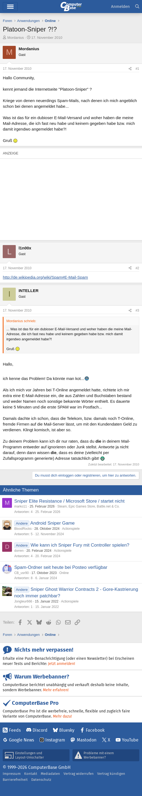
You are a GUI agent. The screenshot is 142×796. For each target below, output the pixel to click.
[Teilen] (130, 69)
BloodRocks (22, 529)
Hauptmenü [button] (10, 6)
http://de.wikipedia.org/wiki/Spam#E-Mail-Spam (45, 277)
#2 (137, 268)
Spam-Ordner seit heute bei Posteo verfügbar (60, 567)
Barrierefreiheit (15, 779)
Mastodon (86, 740)
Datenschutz (41, 779)
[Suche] (137, 7)
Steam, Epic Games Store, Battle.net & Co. (88, 506)
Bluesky (66, 730)
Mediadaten (50, 773)
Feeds (15, 730)
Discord (40, 730)
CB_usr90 (21, 573)
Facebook (95, 730)
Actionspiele (71, 529)
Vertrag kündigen (111, 773)
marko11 (20, 506)
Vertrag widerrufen (79, 773)
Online (64, 573)
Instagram (55, 740)
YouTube (130, 740)
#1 (137, 69)
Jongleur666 (23, 601)
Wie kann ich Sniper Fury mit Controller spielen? (80, 545)
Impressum (12, 773)
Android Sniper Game (52, 523)
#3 (137, 310)
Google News (21, 740)
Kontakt (30, 773)
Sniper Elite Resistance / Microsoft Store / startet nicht (69, 501)
